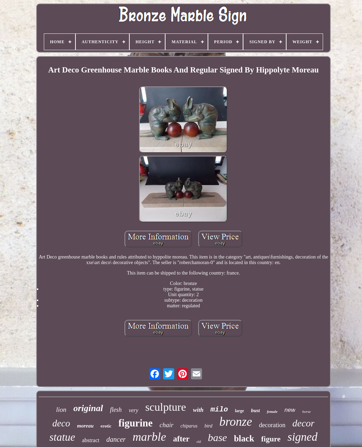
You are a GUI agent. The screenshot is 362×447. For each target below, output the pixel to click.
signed (302, 437)
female (272, 411)
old (198, 442)
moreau (85, 426)
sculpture (165, 407)
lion (61, 409)
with (198, 410)
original (88, 408)
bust (255, 410)
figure (271, 438)
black (244, 438)
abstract (90, 440)
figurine (136, 423)
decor (303, 423)
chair (167, 425)
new (289, 410)
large (239, 410)
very (133, 410)
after (181, 438)
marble (149, 436)
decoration (272, 425)
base (217, 437)
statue (62, 437)
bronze (235, 422)
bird (208, 426)
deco (61, 423)
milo (219, 410)
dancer (116, 439)
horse (306, 411)
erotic (106, 426)
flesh (116, 409)
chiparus (189, 426)
